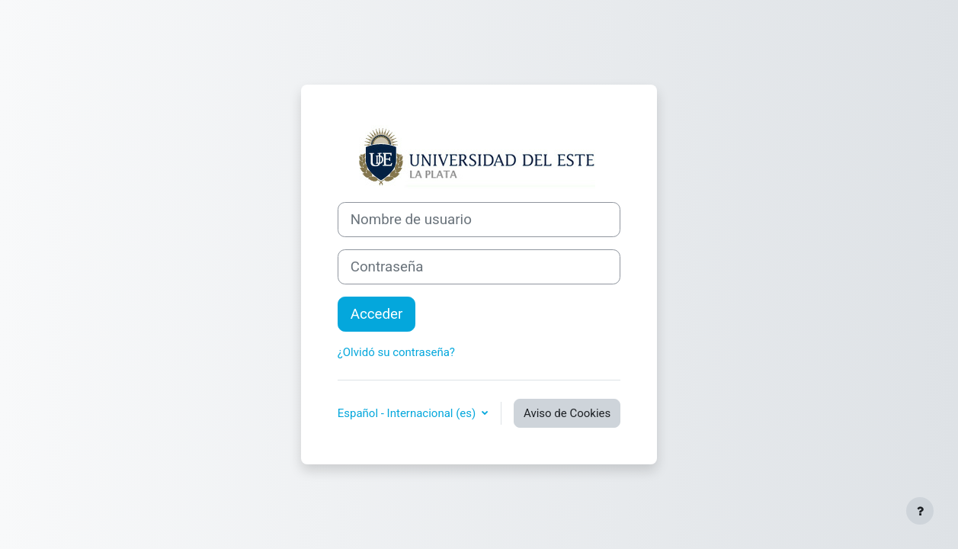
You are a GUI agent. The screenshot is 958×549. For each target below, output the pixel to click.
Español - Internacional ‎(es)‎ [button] (408, 413)
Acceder (377, 314)
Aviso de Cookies (567, 413)
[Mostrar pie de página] (920, 511)
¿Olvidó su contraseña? (396, 352)
